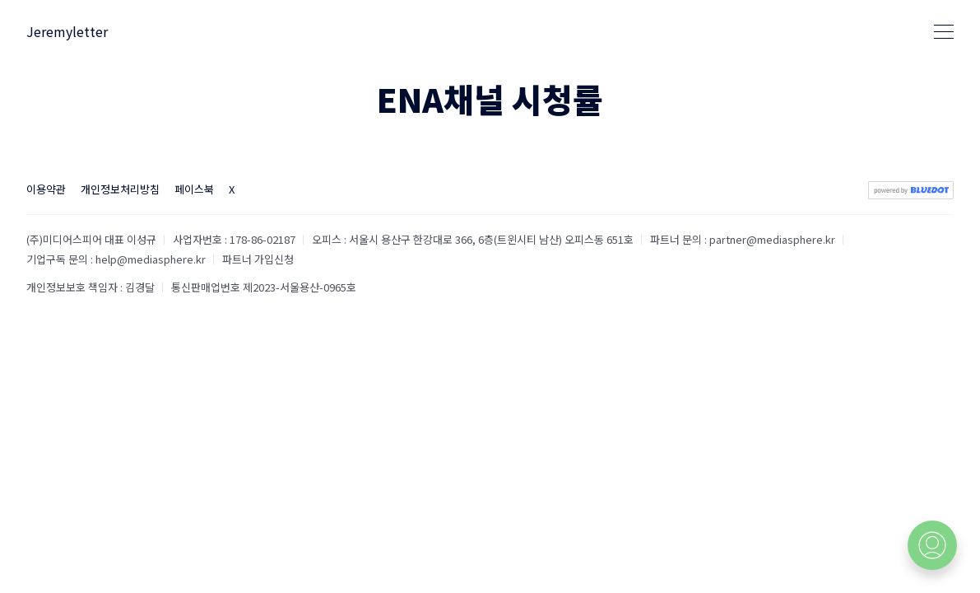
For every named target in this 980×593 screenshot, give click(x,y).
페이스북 (194, 189)
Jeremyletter (67, 31)
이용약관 (46, 189)
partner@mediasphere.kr (772, 239)
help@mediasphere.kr (150, 259)
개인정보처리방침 (120, 189)
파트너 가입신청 (258, 259)
